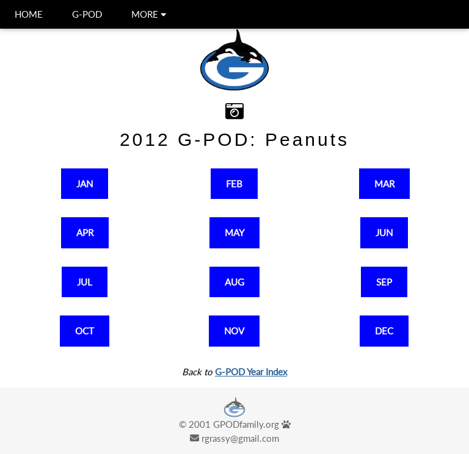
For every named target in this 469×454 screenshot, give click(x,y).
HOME (29, 14)
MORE (148, 14)
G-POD (87, 14)
